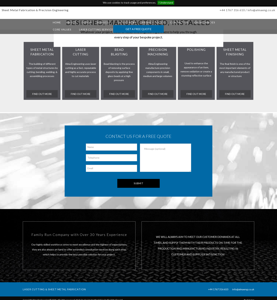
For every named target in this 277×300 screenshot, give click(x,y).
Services (105, 22)
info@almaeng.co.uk (261, 10)
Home (57, 22)
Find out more (158, 93)
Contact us (179, 22)
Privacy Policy (153, 22)
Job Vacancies (204, 22)
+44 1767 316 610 (232, 10)
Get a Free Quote (138, 29)
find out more (42, 93)
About (71, 22)
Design (86, 22)
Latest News (127, 22)
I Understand (165, 2)
